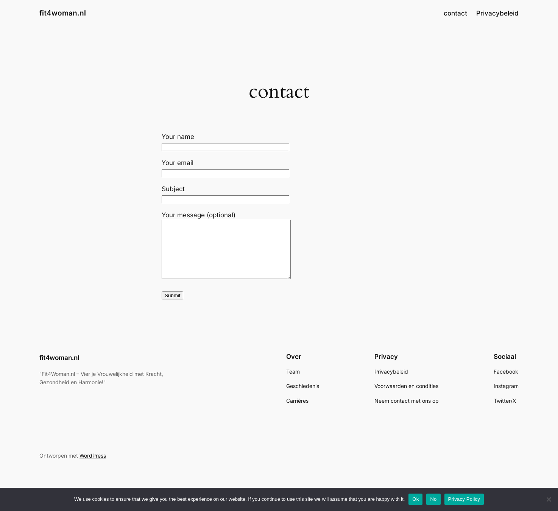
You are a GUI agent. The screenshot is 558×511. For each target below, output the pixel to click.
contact (455, 13)
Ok (415, 499)
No (433, 499)
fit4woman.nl (62, 12)
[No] (548, 499)
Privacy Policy (464, 499)
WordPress (92, 467)
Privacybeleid (497, 13)
